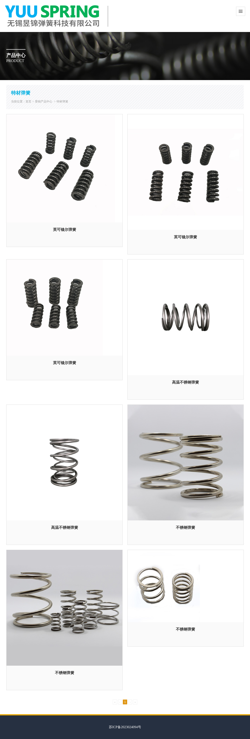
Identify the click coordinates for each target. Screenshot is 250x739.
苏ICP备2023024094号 (125, 727)
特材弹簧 (62, 101)
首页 (28, 101)
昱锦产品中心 (43, 101)
